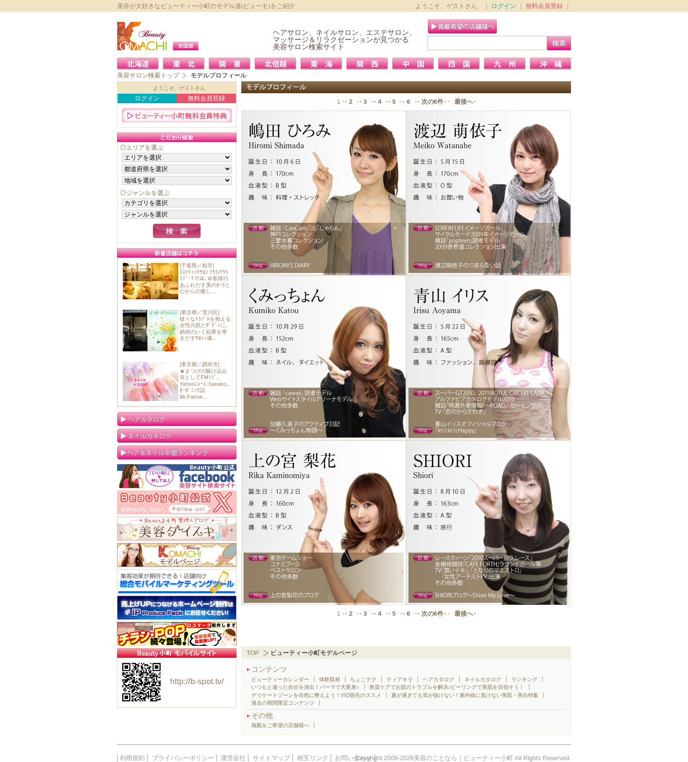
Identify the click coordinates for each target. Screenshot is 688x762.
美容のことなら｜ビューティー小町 (463, 758)
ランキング (524, 679)
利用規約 (132, 758)
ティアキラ (400, 679)
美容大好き (176, 529)
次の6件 (432, 101)
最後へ (463, 101)
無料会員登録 (544, 6)
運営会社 (233, 758)
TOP (253, 652)
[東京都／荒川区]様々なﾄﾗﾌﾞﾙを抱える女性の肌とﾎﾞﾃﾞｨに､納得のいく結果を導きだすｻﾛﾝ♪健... (205, 325)
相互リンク (312, 758)
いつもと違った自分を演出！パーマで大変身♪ (305, 687)
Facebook (176, 476)
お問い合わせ (353, 758)
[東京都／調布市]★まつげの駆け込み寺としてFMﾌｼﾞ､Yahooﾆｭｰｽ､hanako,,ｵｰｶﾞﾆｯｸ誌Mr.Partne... (204, 380)
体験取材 (329, 679)
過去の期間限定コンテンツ (282, 703)
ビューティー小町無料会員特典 (177, 115)
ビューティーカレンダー (280, 679)
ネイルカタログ (482, 679)
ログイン (503, 6)
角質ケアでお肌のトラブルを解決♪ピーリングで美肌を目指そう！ (447, 687)
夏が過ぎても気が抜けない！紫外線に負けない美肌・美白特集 (464, 695)
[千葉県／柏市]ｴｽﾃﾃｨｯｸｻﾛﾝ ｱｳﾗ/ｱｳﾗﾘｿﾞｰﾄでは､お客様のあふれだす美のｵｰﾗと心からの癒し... (205, 278)
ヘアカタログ (438, 679)
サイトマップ (271, 758)
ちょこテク (363, 679)
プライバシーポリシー (183, 758)
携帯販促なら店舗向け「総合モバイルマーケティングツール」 (176, 581)
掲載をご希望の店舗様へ (280, 725)
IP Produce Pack (176, 608)
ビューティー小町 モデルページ (176, 555)
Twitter (176, 502)
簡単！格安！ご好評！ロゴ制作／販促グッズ (176, 634)
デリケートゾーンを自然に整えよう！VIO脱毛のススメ (316, 695)
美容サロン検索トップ (148, 75)
